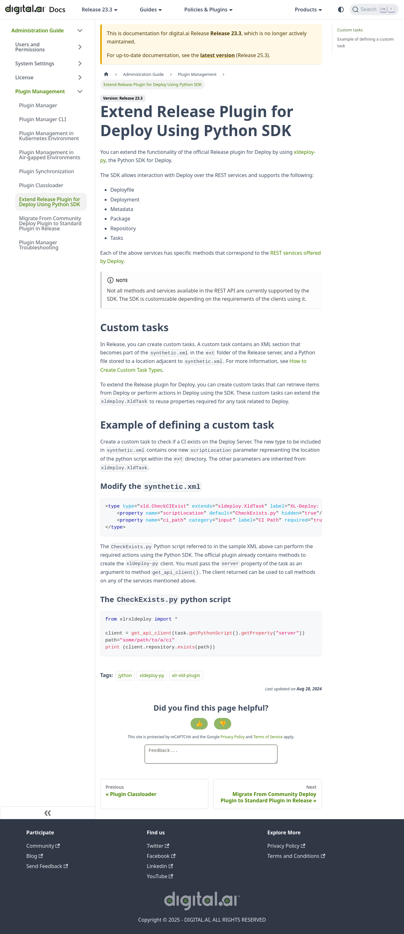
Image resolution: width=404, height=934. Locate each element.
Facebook (161, 855)
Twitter (158, 845)
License (24, 77)
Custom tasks (350, 30)
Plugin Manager (38, 105)
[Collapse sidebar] (47, 812)
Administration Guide (37, 30)
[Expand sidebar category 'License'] (80, 77)
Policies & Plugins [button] (205, 9)
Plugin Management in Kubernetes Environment (49, 136)
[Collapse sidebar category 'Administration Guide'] (80, 30)
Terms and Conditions (296, 855)
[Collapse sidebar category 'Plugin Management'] (80, 91)
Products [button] (306, 9)
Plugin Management (40, 91)
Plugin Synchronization (46, 171)
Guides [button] (148, 9)
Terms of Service (268, 737)
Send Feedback (47, 866)
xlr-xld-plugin (186, 675)
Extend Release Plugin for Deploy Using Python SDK (49, 202)
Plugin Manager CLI (42, 119)
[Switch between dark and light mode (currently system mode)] (341, 9)
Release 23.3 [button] (97, 9)
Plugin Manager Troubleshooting (38, 245)
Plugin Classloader (41, 185)
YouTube (160, 876)
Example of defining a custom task (365, 42)
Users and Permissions (30, 47)
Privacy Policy (233, 737)
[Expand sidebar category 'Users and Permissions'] (80, 47)
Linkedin (160, 866)
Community (43, 845)
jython (125, 675)
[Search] (374, 9)
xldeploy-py (152, 675)
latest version (217, 55)
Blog (34, 855)
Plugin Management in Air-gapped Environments (49, 155)
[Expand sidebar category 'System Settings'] (80, 63)
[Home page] (106, 74)
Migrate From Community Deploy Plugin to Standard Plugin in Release (50, 223)
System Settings (34, 63)
